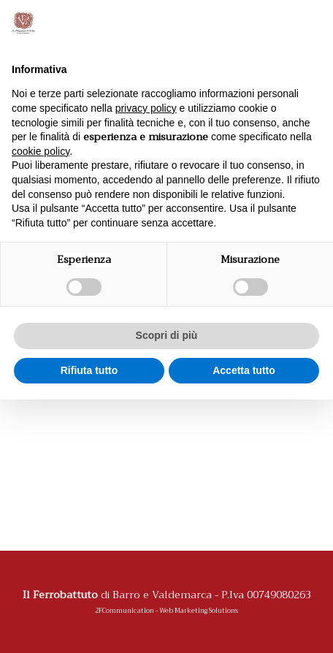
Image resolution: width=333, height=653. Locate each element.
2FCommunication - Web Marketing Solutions (166, 610)
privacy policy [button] (146, 108)
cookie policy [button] (40, 151)
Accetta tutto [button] (244, 370)
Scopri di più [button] (167, 335)
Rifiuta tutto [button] (89, 370)
